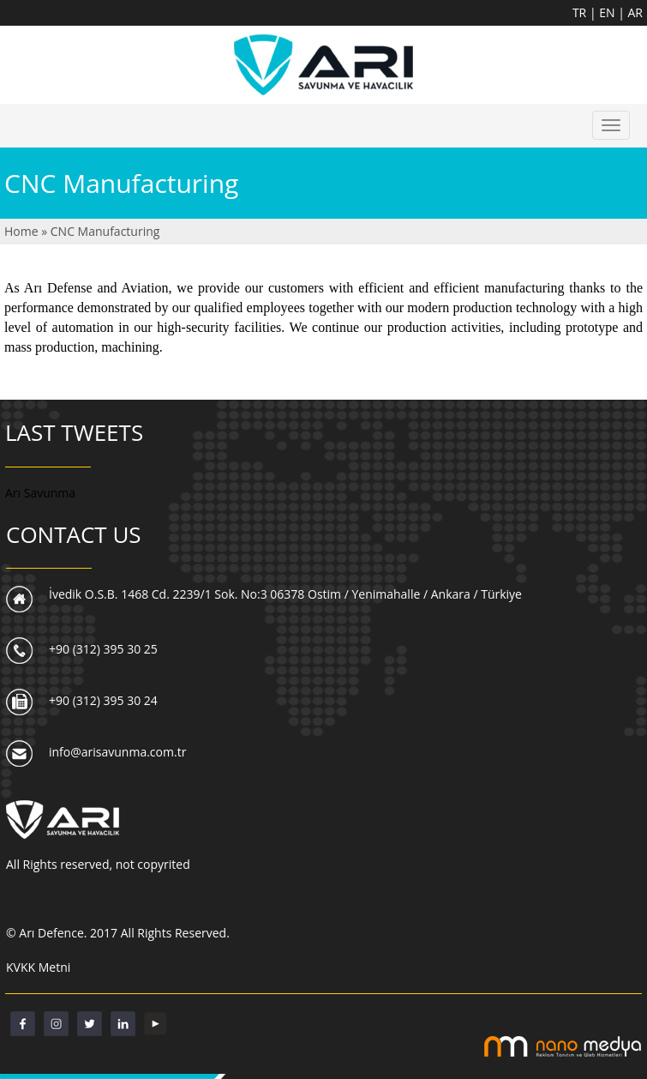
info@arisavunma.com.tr (117, 752)
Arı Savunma (40, 493)
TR (581, 12)
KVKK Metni (38, 967)
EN (608, 12)
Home (22, 231)
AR (636, 12)
